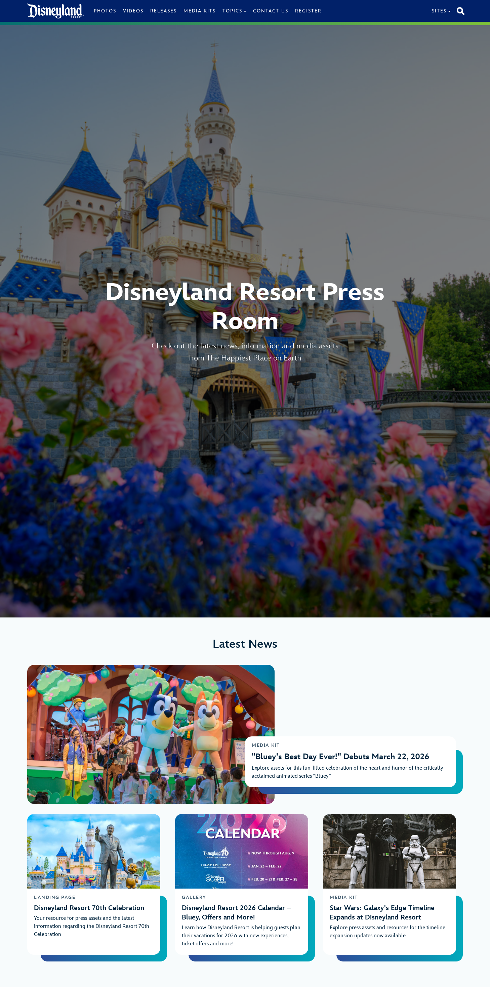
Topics (232, 11)
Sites (439, 11)
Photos (105, 11)
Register (308, 11)
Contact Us (270, 11)
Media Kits (199, 11)
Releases (163, 11)
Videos (133, 11)
